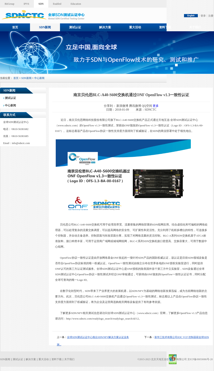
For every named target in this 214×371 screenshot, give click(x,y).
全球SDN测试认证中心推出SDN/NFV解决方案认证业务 (98, 337)
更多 (156, 105)
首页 (15, 27)
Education (76, 3)
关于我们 (195, 27)
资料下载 (165, 27)
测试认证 (75, 27)
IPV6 (26, 3)
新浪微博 (122, 105)
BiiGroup (9, 3)
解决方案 (105, 27)
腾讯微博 (135, 105)
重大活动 (135, 27)
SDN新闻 (45, 27)
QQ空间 (147, 105)
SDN (41, 3)
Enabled (57, 3)
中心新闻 (39, 78)
